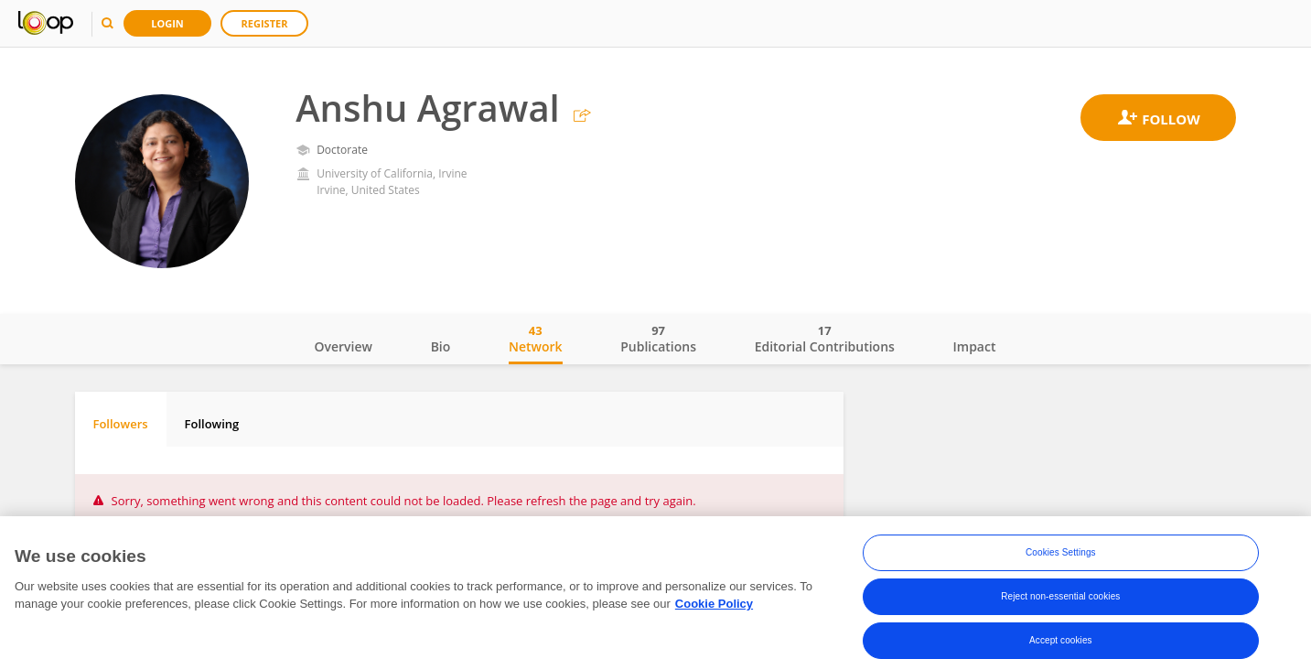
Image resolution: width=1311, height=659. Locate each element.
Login (167, 23)
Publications (658, 338)
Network (536, 338)
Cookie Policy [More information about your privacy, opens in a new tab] (714, 604)
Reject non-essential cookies (1060, 596)
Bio (441, 346)
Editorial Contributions (825, 338)
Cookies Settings (1061, 552)
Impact (974, 346)
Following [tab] (212, 424)
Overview (343, 346)
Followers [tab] (120, 424)
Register (265, 23)
